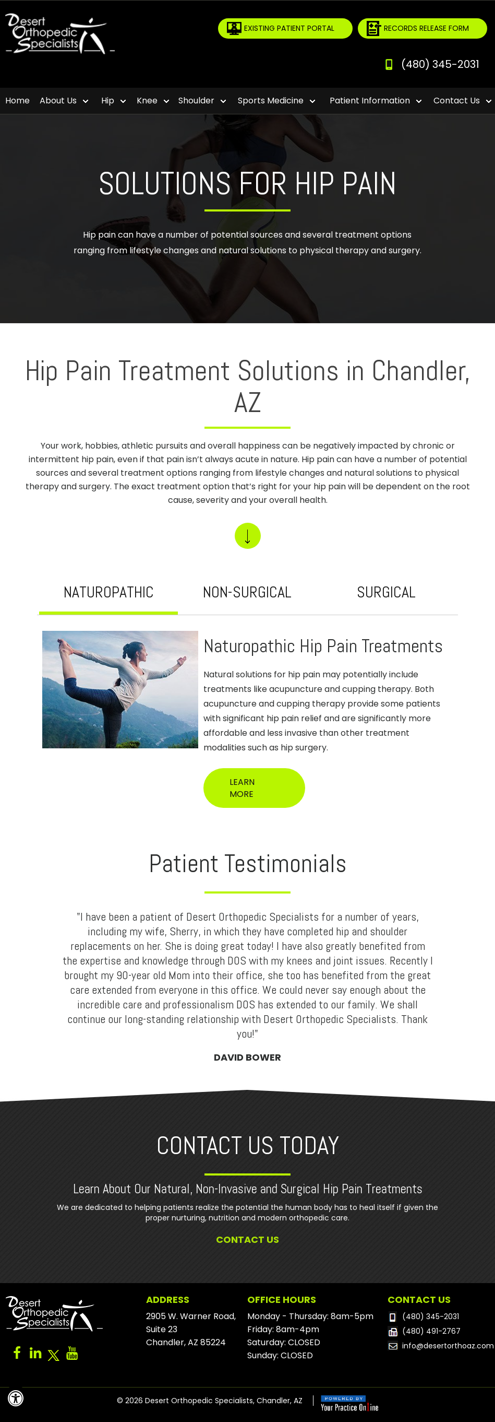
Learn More (242, 788)
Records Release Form (426, 28)
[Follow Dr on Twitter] (53, 1356)
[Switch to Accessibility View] (16, 1398)
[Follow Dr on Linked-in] (35, 1356)
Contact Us (247, 1239)
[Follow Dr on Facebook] (17, 1356)
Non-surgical (247, 592)
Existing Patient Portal (289, 28)
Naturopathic (109, 592)
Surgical (386, 592)
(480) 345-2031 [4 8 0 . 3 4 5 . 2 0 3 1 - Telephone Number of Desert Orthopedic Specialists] (440, 64)
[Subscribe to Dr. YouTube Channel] (72, 1356)
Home (17, 101)
